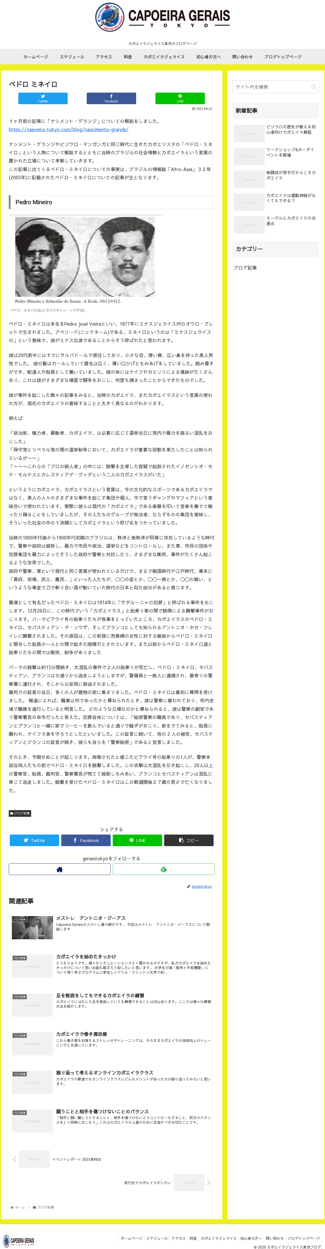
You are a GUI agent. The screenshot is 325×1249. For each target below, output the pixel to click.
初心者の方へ (247, 1238)
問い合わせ (272, 1238)
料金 (186, 1238)
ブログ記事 (20, 813)
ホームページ (119, 1238)
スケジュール (146, 1238)
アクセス (170, 1238)
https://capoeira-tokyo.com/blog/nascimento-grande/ (69, 129)
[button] (313, 87)
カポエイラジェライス (213, 1238)
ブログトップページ (303, 1238)
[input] (276, 86)
